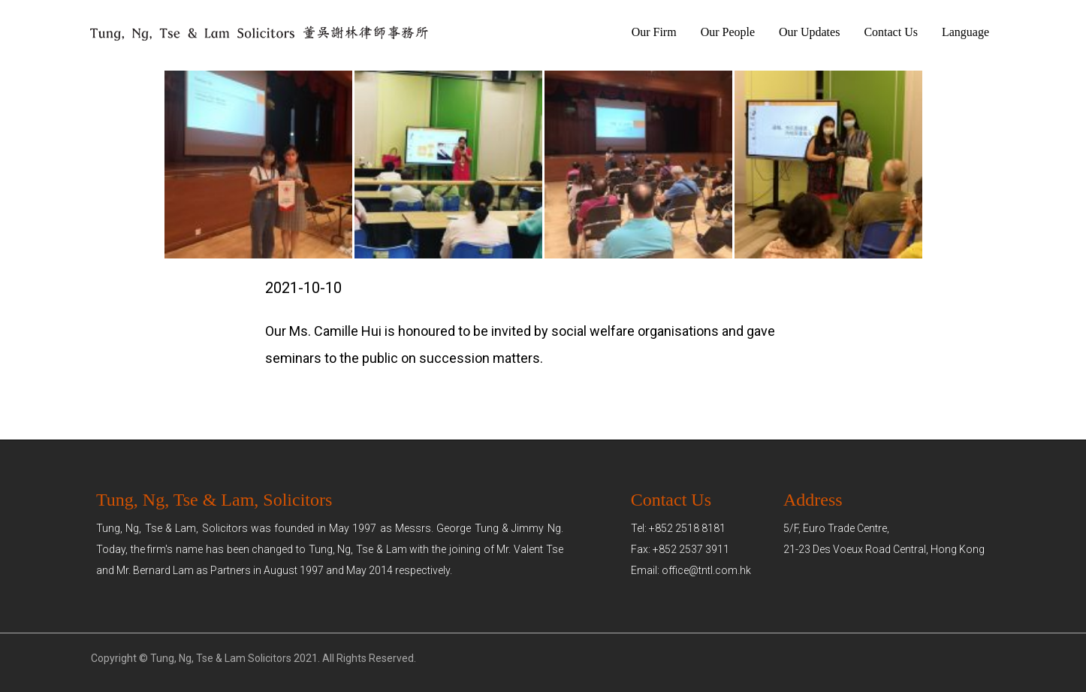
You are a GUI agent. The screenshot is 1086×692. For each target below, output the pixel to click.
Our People (728, 32)
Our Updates (809, 32)
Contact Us (891, 32)
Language (965, 32)
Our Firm (654, 32)
